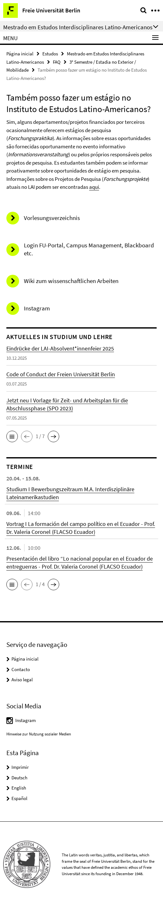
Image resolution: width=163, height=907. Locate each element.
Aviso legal (22, 680)
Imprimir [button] (20, 767)
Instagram (25, 720)
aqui (94, 186)
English (18, 788)
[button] (12, 436)
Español (19, 798)
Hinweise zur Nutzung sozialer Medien (38, 734)
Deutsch (19, 778)
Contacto (20, 669)
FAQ (56, 62)
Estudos (50, 54)
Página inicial (19, 54)
